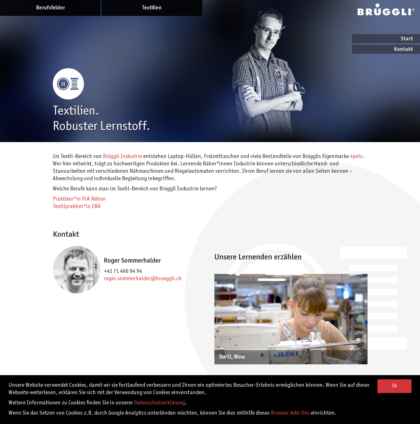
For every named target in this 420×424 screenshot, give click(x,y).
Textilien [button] (152, 8)
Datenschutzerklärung (159, 403)
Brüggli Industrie (122, 156)
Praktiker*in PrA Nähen (79, 199)
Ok (394, 386)
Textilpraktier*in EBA (77, 206)
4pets (356, 156)
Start (407, 38)
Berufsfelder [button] (50, 8)
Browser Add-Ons (290, 413)
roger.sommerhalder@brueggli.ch (143, 278)
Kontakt (403, 49)
